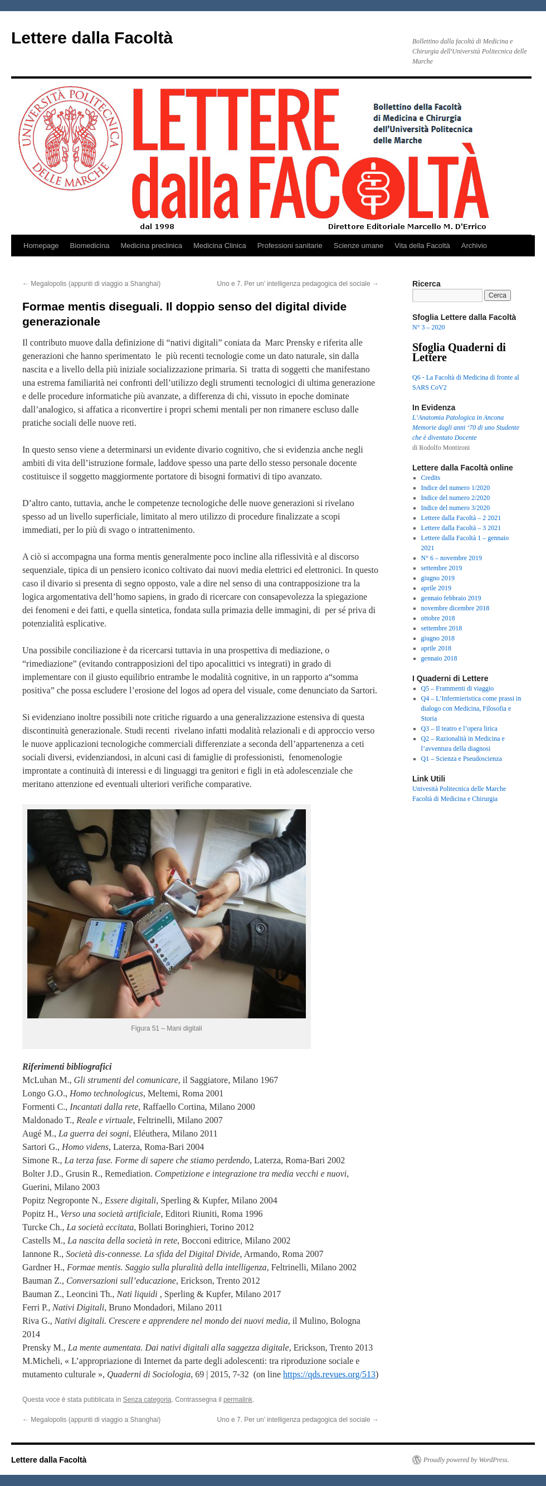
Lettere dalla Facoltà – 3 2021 (461, 528)
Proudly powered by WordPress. (466, 1460)
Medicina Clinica (219, 245)
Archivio (474, 245)
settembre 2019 (441, 568)
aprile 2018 (436, 648)
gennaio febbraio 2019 (451, 598)
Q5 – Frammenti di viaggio (457, 688)
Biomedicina (90, 245)
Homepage (41, 245)
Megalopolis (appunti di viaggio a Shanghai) (91, 284)
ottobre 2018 (438, 618)
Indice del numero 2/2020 (455, 498)
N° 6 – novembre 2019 (451, 558)
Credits (431, 478)
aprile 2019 (436, 588)
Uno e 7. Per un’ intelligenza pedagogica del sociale (298, 284)
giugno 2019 (438, 578)
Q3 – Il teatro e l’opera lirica (459, 728)
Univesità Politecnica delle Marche (459, 789)
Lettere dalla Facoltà (92, 37)
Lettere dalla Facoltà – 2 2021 (461, 518)
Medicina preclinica (151, 245)
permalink (237, 1400)
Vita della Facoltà (422, 245)
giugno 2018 (438, 638)
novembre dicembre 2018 (455, 608)
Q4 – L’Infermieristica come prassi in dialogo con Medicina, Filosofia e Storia (471, 708)
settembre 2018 (441, 628)
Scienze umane (359, 245)
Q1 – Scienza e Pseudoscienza (461, 759)
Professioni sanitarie (290, 245)
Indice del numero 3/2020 (455, 508)
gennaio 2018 (439, 658)
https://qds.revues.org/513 (329, 1374)
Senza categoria (147, 1400)
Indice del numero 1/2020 (455, 488)
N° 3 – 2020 (428, 327)
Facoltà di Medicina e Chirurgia (455, 799)
